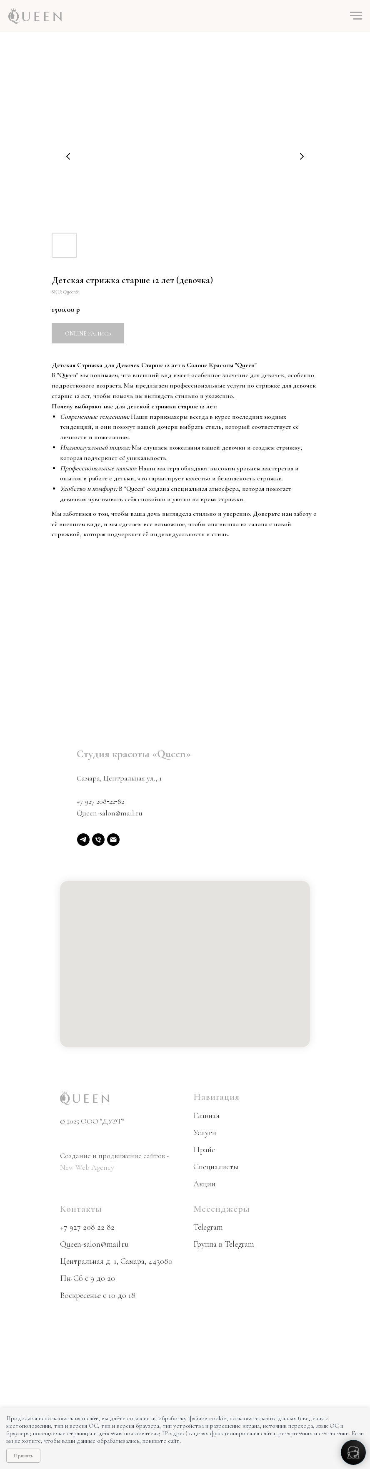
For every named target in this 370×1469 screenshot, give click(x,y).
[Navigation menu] (356, 16)
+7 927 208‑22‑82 (100, 801)
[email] (113, 839)
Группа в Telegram (223, 1244)
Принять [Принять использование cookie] (23, 1455)
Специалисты (216, 1167)
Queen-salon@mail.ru (109, 813)
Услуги (204, 1133)
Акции (204, 1184)
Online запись (88, 333)
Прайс (204, 1150)
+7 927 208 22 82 (87, 1227)
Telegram (208, 1227)
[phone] (98, 839)
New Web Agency (87, 1167)
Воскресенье (80, 1295)
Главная (206, 1116)
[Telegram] (83, 839)
